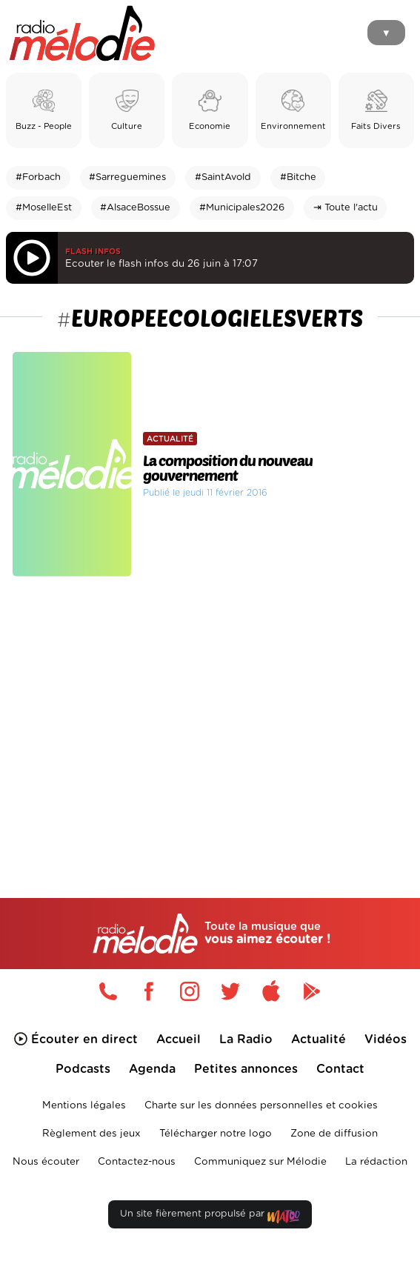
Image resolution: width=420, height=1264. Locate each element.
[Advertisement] (210, 708)
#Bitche (298, 177)
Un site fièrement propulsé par (209, 1217)
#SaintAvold (223, 177)
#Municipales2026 (241, 208)
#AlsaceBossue (135, 208)
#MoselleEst (44, 208)
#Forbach (38, 177)
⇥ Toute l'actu (345, 208)
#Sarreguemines (127, 177)
